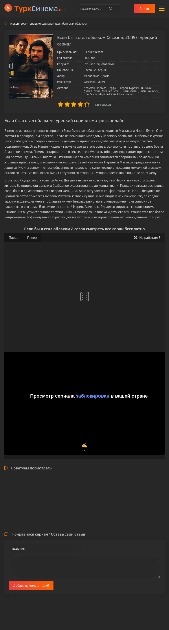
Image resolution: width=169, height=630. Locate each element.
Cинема (40, 8)
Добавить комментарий (31, 585)
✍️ (84, 448)
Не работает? (147, 237)
